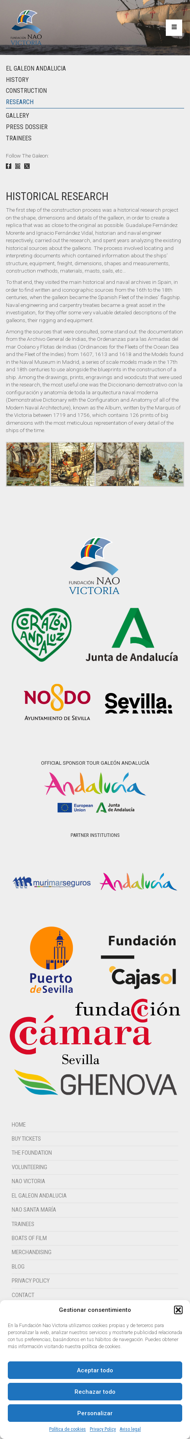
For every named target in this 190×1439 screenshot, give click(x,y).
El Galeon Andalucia (36, 68)
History (17, 79)
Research (20, 102)
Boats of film (29, 1238)
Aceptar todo (95, 1370)
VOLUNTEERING (29, 1167)
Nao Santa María (34, 1209)
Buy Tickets (26, 1138)
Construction (26, 90)
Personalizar (95, 1413)
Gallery (17, 115)
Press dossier (27, 127)
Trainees (19, 138)
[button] (178, 1310)
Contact (23, 1295)
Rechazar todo (95, 1391)
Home (19, 1124)
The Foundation (32, 1152)
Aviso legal (130, 1429)
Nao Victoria (28, 1181)
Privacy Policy (103, 1429)
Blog (18, 1266)
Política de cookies (67, 1429)
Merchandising (31, 1252)
